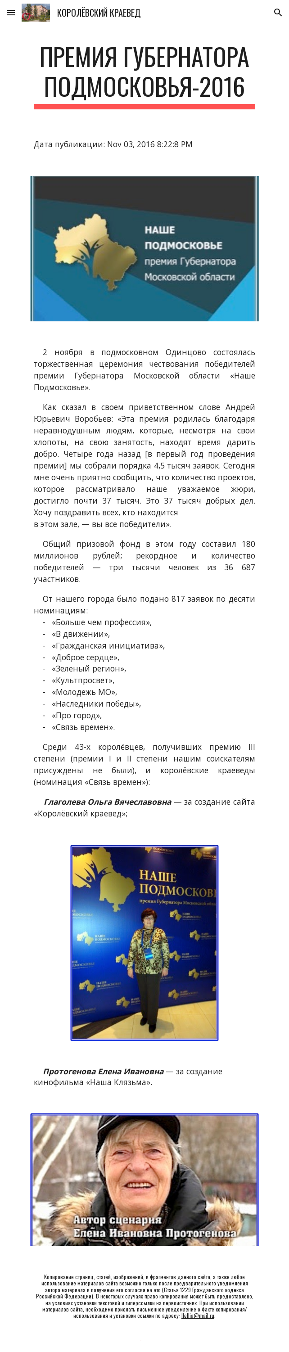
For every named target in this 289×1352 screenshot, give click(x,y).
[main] (144, 75)
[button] (11, 12)
